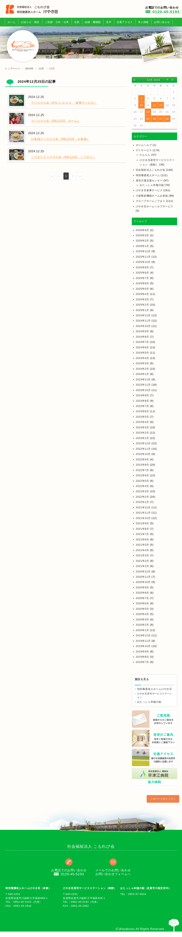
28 (167, 118)
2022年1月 (142, 502)
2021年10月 (143, 518)
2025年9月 (142, 267)
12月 (41, 68)
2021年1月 (142, 566)
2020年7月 (142, 598)
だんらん (145, 154)
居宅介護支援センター (149, 180)
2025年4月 (142, 294)
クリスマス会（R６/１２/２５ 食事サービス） (64, 102)
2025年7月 (142, 278)
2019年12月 (143, 635)
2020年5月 (142, 608)
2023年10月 (143, 390)
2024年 (29, 68)
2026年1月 (142, 246)
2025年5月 (142, 288)
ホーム (11, 22)
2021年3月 (142, 555)
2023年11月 (143, 384)
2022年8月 (142, 464)
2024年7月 (142, 342)
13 (160, 105)
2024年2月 (142, 368)
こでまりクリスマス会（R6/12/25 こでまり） (63, 157)
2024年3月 (142, 363)
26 (154, 118)
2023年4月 (142, 422)
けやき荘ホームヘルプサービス (154, 206)
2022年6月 (142, 475)
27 (160, 118)
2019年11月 (143, 640)
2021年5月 (142, 544)
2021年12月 (143, 507)
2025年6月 (142, 283)
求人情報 (143, 22)
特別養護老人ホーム (148, 175)
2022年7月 (142, 470)
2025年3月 (142, 299)
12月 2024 (153, 79)
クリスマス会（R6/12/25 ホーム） (55, 120)
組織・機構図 (93, 22)
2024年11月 (143, 320)
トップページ (12, 68)
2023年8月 (142, 400)
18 (148, 111)
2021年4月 (142, 550)
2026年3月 (142, 235)
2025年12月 (143, 251)
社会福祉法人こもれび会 (150, 169)
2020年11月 (143, 576)
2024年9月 (142, 331)
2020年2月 (142, 624)
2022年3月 (142, 491)
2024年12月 (143, 315)
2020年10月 (143, 582)
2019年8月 (142, 656)
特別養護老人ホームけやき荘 (154, 689)
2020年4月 (142, 614)
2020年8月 (142, 592)
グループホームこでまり (150, 200)
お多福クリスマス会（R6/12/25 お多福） (60, 138)
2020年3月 (142, 619)
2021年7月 (142, 534)
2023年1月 (142, 438)
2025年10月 (143, 261)
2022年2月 (142, 496)
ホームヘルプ (144, 145)
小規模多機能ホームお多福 (152, 195)
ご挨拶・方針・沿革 (57, 22)
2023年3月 (142, 427)
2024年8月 (142, 336)
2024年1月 (142, 374)
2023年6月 (142, 411)
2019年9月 (142, 651)
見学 (108, 22)
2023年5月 (142, 416)
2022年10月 (143, 454)
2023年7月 (142, 406)
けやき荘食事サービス (149, 190)
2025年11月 (143, 256)
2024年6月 (142, 347)
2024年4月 (142, 358)
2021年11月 (143, 512)
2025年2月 (142, 304)
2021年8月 (142, 528)
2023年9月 (142, 395)
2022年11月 (143, 448)
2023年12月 (143, 379)
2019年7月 (142, 662)
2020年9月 (142, 587)
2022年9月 (142, 459)
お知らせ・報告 (30, 22)
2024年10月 (143, 326)
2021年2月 (142, 560)
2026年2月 (142, 240)
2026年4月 (142, 230)
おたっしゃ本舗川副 (152, 185)
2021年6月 (142, 539)
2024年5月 (142, 352)
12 (154, 105)
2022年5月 (142, 480)
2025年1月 (142, 310)
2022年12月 (143, 443)
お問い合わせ (162, 22)
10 (141, 105)
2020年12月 (143, 571)
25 (148, 118)
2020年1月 (142, 630)
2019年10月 (143, 646)
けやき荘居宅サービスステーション (154, 695)
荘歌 (77, 22)
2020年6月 (142, 603)
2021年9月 (142, 523)
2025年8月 (142, 272)
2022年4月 (142, 486)
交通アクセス (125, 22)
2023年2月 (142, 432)
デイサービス (144, 150)
